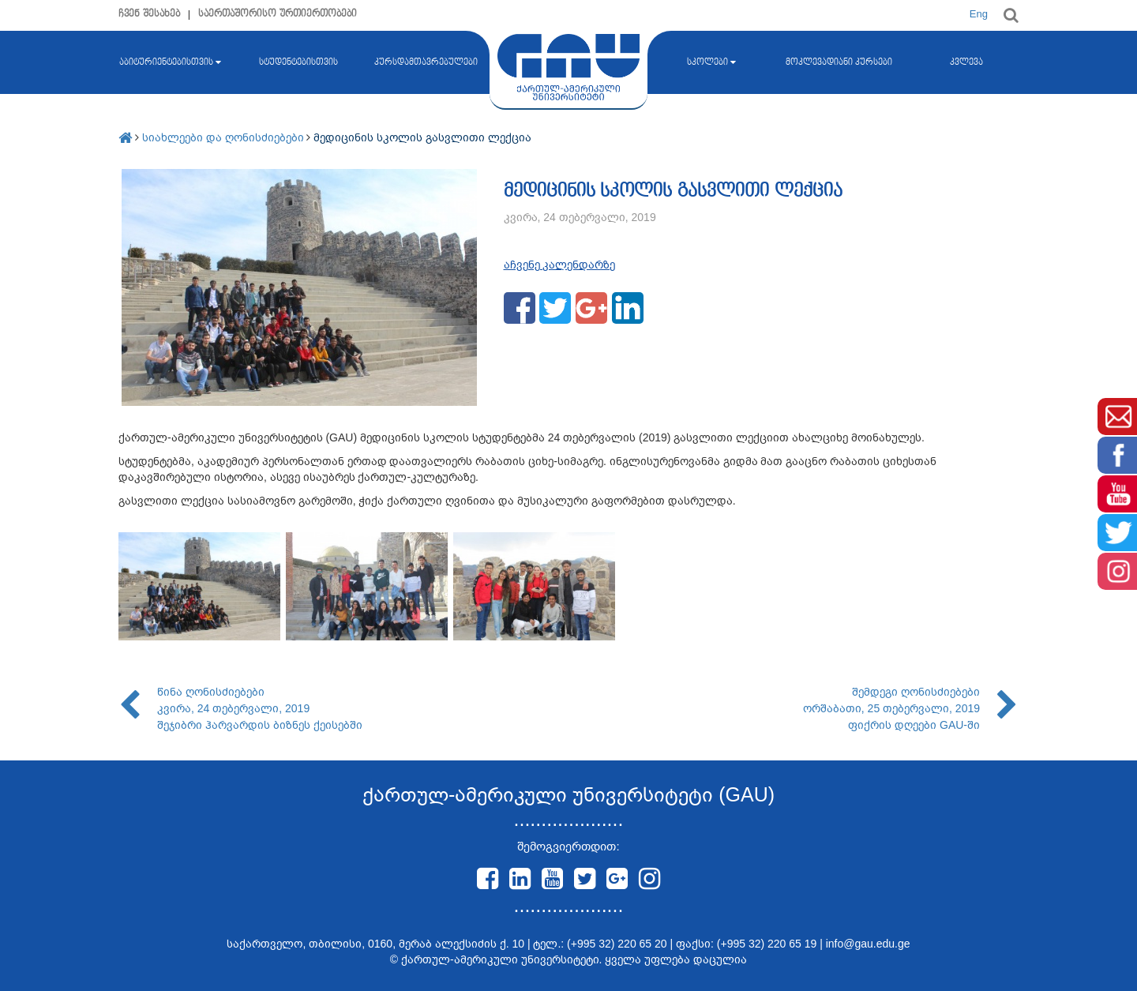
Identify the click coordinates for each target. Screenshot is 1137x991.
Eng (979, 14)
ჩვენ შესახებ (149, 14)
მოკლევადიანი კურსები (839, 62)
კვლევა (966, 62)
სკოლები (711, 62)
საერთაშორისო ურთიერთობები (277, 14)
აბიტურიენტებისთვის (170, 62)
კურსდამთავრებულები (426, 62)
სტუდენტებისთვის (298, 62)
